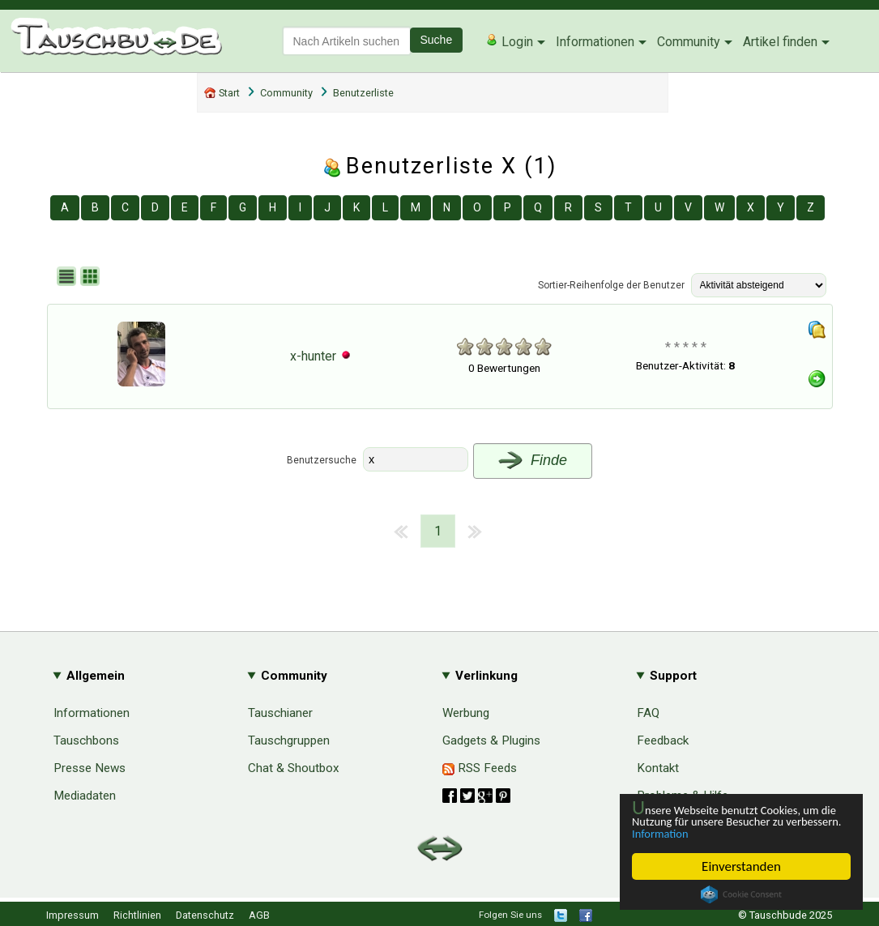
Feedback (663, 740)
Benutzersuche (321, 460)
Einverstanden (741, 866)
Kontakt (658, 768)
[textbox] (347, 41)
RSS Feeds (479, 768)
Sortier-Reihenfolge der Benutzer (611, 285)
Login (509, 41)
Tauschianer (280, 713)
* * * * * (685, 347)
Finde (532, 460)
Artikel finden (780, 41)
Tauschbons (86, 740)
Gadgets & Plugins (491, 740)
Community (688, 41)
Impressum (72, 915)
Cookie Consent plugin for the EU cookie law (741, 894)
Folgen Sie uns (510, 914)
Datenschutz (205, 915)
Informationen (595, 41)
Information (733, 832)
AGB (259, 915)
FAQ (648, 713)
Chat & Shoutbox (293, 768)
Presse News (89, 768)
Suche (436, 39)
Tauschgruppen (289, 740)
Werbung (465, 713)
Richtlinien (137, 915)
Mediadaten (84, 795)
